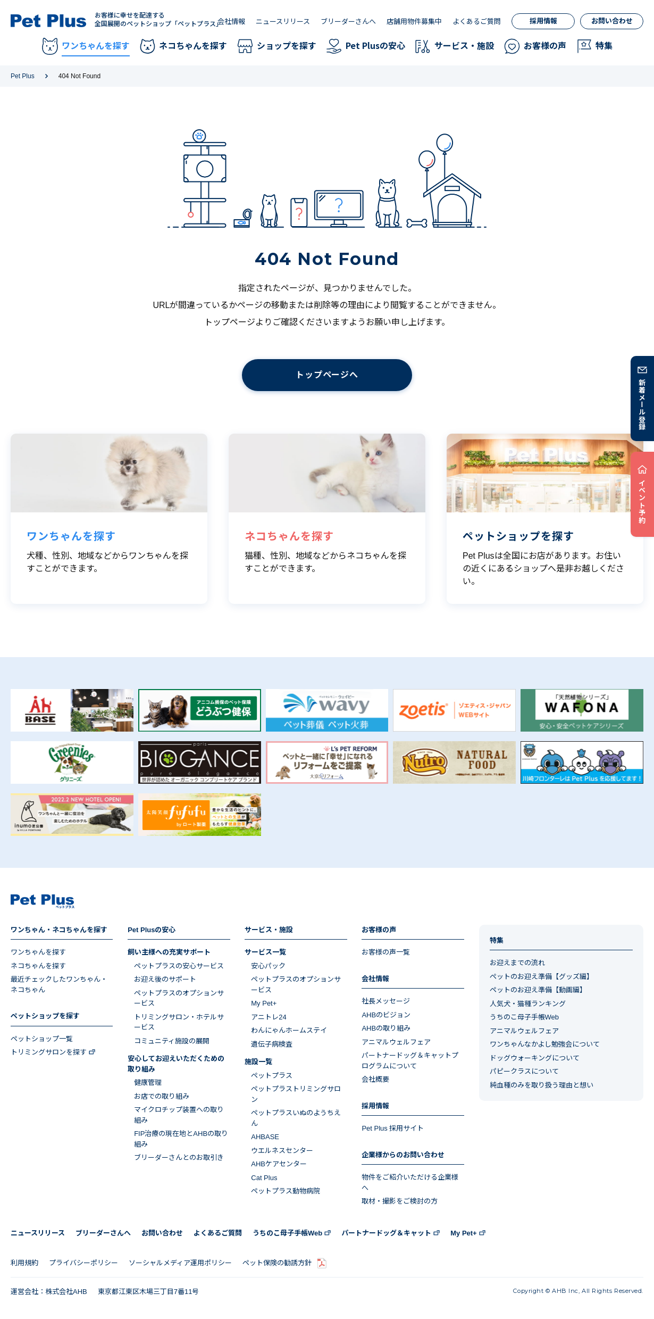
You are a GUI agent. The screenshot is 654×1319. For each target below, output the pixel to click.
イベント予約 (643, 501)
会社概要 (375, 1079)
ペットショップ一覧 (42, 1039)
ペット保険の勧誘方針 (277, 1263)
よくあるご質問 (476, 22)
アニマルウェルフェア (396, 1042)
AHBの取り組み (386, 1028)
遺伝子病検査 (271, 1044)
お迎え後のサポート (165, 979)
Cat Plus (264, 1178)
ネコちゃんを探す (38, 966)
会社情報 (231, 22)
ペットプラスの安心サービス (179, 966)
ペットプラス (271, 1076)
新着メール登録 (643, 404)
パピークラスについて (524, 1071)
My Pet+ (263, 1003)
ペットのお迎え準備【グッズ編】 (541, 977)
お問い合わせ (612, 21)
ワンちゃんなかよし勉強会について (545, 1044)
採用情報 (543, 21)
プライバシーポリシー (83, 1263)
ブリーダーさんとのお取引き (179, 1158)
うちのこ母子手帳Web (524, 1017)
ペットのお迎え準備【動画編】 (538, 990)
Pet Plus (23, 76)
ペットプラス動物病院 (285, 1191)
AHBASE (265, 1137)
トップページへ (327, 374)
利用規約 (24, 1263)
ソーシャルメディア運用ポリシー (180, 1263)
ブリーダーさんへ (348, 22)
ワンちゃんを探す (38, 952)
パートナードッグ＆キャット (386, 1233)
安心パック (268, 966)
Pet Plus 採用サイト (393, 1128)
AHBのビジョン (386, 1015)
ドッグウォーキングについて (535, 1058)
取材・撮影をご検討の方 (400, 1201)
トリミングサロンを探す (49, 1052)
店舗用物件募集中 (414, 22)
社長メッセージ (386, 1001)
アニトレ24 (268, 1017)
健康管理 (148, 1082)
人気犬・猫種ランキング (528, 1004)
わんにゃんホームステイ (289, 1030)
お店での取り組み (161, 1096)
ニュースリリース (283, 22)
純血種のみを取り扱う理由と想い (541, 1085)
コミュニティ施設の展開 (171, 1041)
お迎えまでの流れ (517, 963)
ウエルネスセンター (282, 1151)
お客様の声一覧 (386, 952)
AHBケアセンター (279, 1164)
